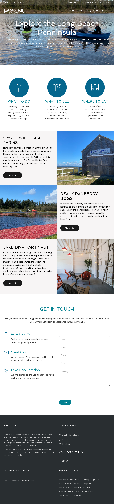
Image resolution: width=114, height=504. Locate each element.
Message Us (102, 10)
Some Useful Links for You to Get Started (76, 491)
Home (71, 10)
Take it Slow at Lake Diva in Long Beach (76, 483)
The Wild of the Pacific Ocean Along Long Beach (79, 479)
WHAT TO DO (19, 101)
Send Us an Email (24, 352)
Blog (89, 10)
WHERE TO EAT (95, 101)
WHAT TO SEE (57, 101)
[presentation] (78, 393)
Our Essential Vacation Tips (70, 495)
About (81, 10)
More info (12, 175)
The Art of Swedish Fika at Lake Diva (74, 487)
